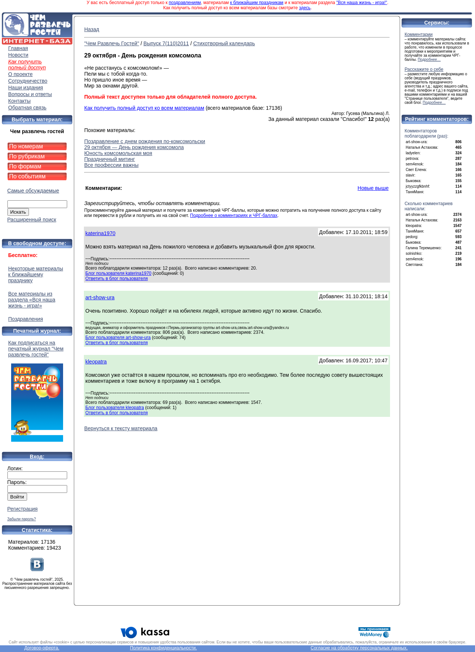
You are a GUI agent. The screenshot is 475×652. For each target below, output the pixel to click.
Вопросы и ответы (30, 94)
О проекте (20, 74)
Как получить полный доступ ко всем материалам (144, 108)
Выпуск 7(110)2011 (166, 43)
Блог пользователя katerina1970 (118, 273)
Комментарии (418, 34)
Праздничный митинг (109, 159)
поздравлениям (185, 2)
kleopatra (96, 362)
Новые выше (373, 188)
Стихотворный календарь (224, 43)
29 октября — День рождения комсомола (134, 147)
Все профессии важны (111, 165)
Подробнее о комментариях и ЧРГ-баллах (233, 215)
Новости (18, 55)
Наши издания (25, 87)
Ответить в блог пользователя (116, 278)
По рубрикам (27, 156)
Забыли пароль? (21, 519)
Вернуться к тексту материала (120, 428)
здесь (305, 7)
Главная (18, 48)
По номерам (26, 146)
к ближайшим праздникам (257, 2)
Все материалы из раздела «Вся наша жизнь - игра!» (31, 300)
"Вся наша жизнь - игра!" (361, 2)
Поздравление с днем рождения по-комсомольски (144, 141)
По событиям (27, 176)
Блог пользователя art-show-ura (118, 337)
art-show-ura (100, 297)
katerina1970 (100, 233)
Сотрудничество (27, 81)
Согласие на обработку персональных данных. (359, 648)
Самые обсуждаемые (33, 191)
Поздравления (25, 319)
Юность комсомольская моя (118, 153)
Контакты (19, 101)
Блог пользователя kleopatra (114, 407)
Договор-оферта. (41, 648)
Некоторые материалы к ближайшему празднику (35, 274)
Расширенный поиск (31, 220)
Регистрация (22, 509)
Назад (91, 29)
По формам (25, 166)
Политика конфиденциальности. (163, 648)
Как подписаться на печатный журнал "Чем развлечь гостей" (37, 391)
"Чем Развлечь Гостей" (111, 43)
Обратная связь (27, 108)
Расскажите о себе (423, 69)
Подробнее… (429, 59)
